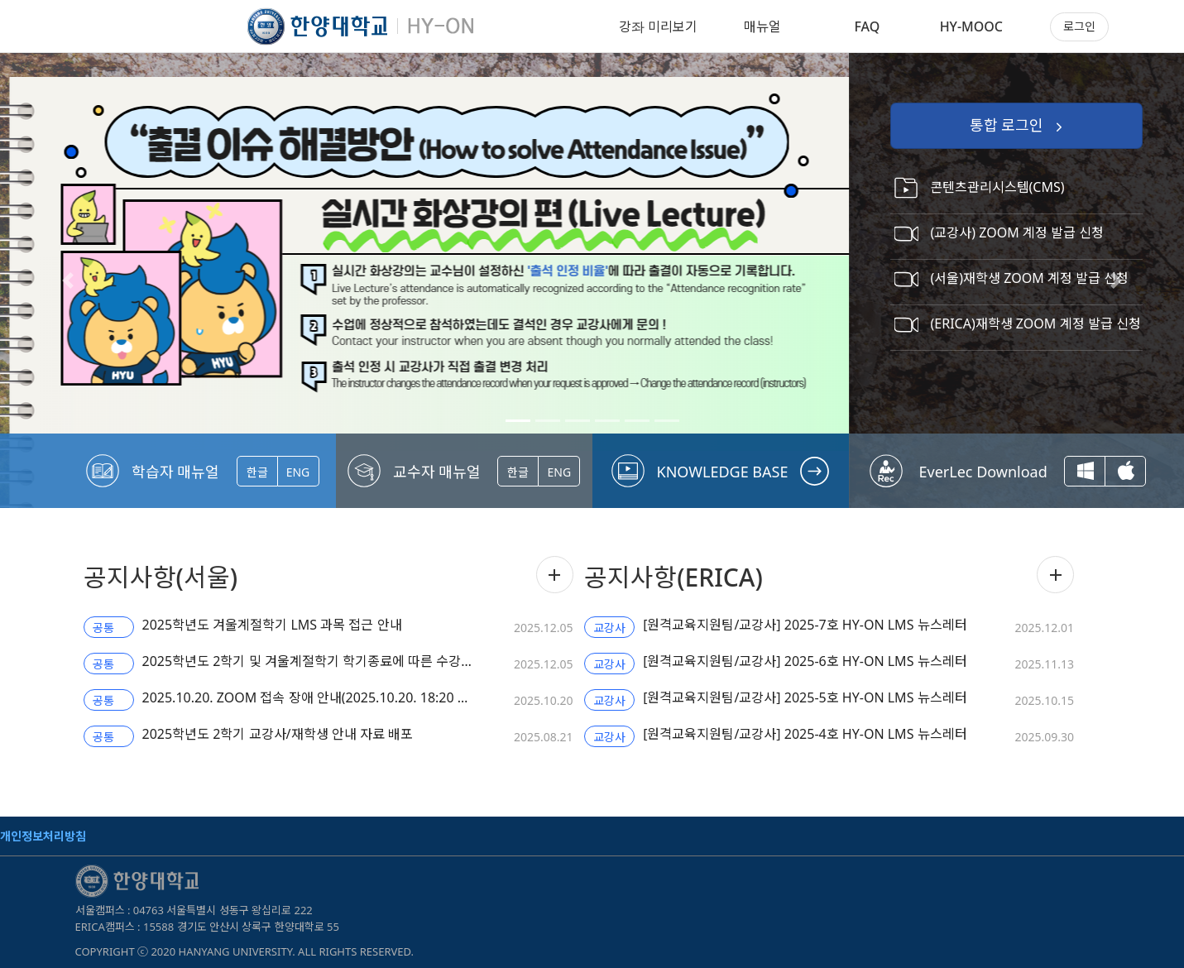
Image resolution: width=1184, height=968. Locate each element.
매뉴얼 (762, 26)
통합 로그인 (1018, 126)
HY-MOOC (971, 26)
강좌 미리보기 (658, 26)
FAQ (867, 26)
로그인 (1079, 26)
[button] (68, 280)
